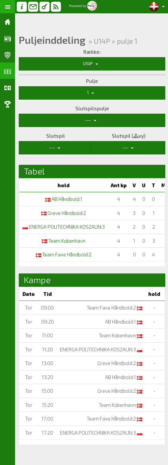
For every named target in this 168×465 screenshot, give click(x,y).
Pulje (92, 81)
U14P (90, 63)
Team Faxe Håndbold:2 (63, 254)
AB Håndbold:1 (63, 199)
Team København (63, 241)
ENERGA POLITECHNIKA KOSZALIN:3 (63, 227)
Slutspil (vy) (129, 136)
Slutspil (55, 136)
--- (90, 120)
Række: (92, 52)
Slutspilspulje (92, 108)
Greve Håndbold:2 (63, 213)
